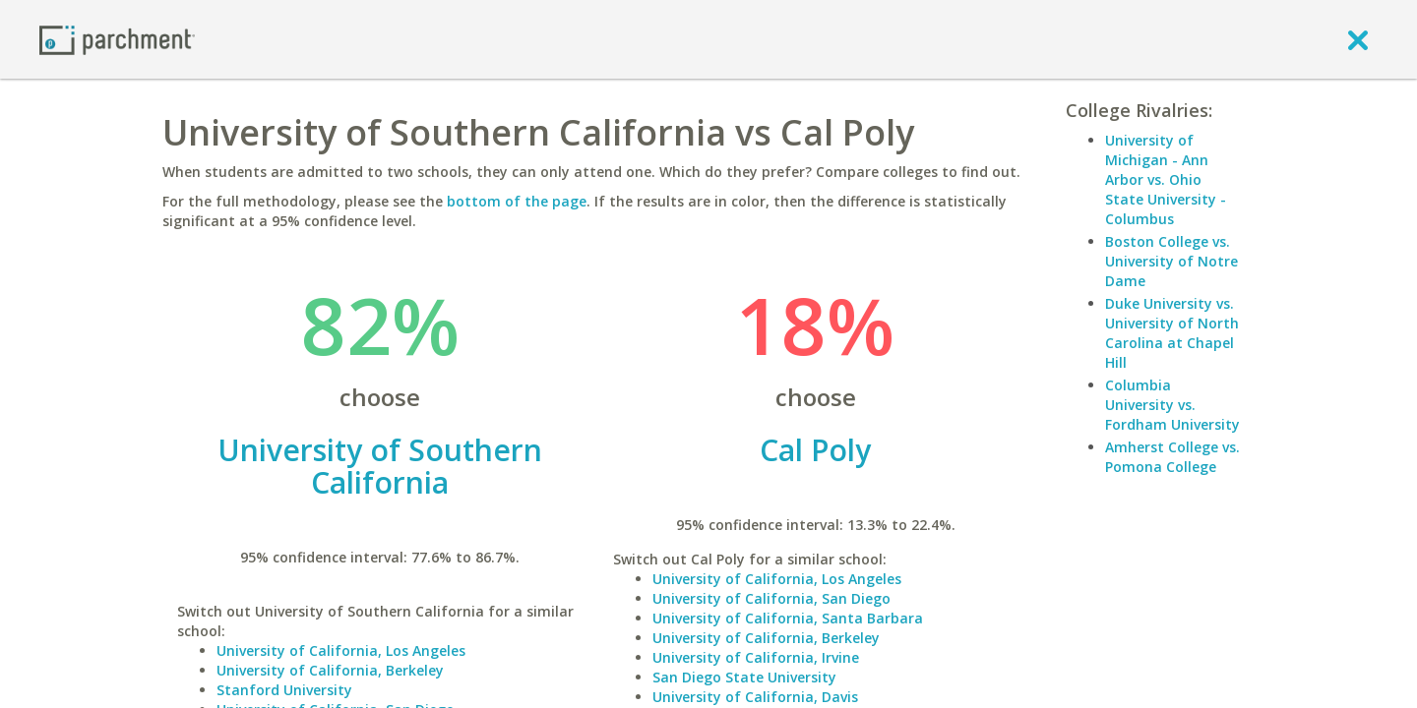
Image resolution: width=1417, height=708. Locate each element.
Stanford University (284, 689)
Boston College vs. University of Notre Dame (1171, 261)
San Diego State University (744, 677)
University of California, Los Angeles (340, 650)
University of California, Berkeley (330, 670)
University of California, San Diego (771, 598)
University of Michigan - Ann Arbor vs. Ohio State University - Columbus (1165, 179)
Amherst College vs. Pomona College (1172, 457)
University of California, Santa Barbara (787, 618)
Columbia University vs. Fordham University (1172, 405)
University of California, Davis (755, 696)
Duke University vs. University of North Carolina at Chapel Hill (1172, 333)
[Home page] (117, 39)
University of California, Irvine (755, 657)
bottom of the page (516, 201)
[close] (1358, 39)
